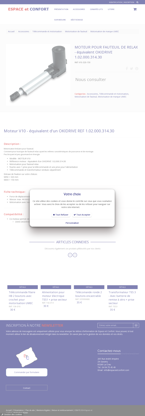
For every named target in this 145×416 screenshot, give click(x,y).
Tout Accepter (82, 214)
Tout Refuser (60, 214)
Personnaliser (72, 222)
